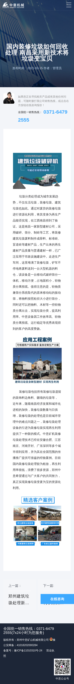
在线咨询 (57, 599)
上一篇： (19, 597)
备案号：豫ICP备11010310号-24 (22, 650)
